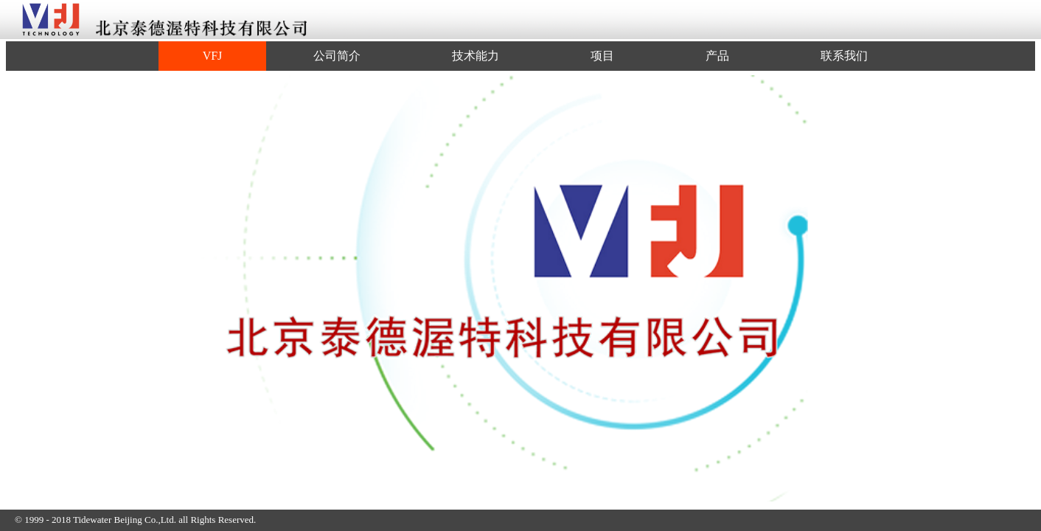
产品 (717, 55)
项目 (602, 55)
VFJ (213, 55)
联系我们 (844, 55)
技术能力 (475, 55)
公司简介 (337, 55)
